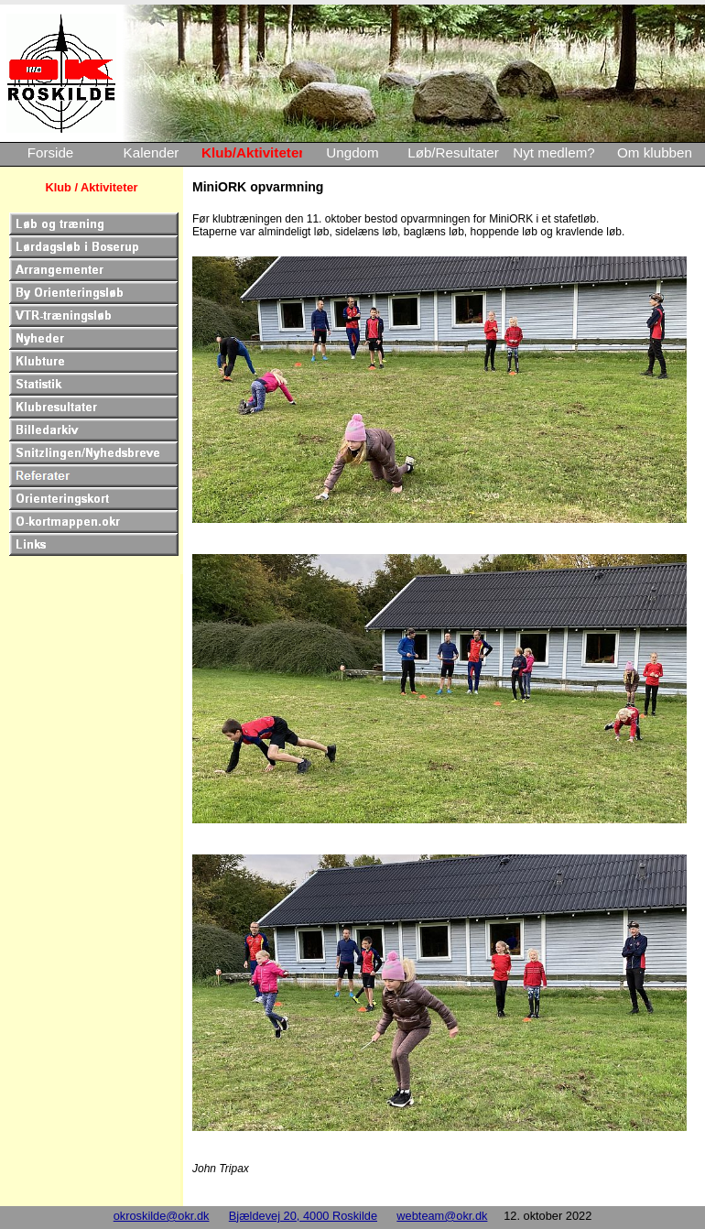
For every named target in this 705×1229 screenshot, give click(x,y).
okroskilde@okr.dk (162, 1216)
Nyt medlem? (553, 152)
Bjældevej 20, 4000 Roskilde (303, 1216)
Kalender (151, 152)
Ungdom (352, 152)
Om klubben (654, 152)
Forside (50, 152)
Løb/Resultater (453, 152)
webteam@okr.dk (441, 1216)
